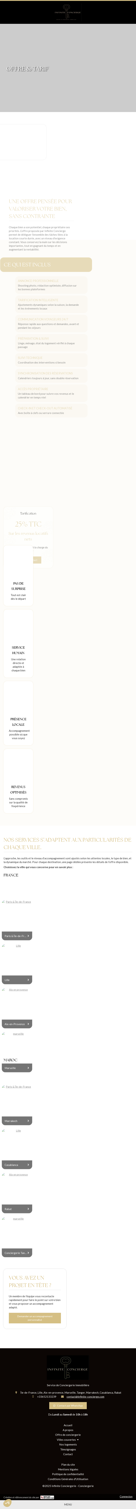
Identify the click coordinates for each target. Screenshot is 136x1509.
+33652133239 (46, 1396)
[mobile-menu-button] (68, 1504)
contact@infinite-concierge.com (85, 1396)
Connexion (126, 1496)
